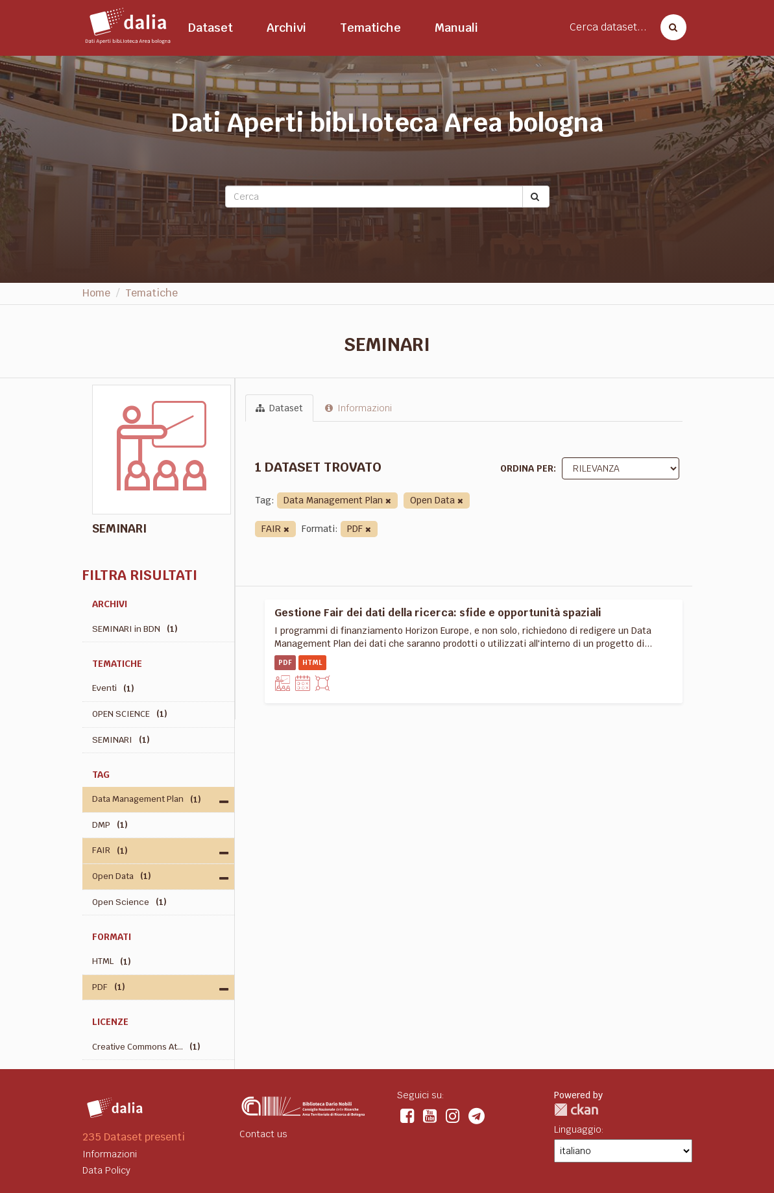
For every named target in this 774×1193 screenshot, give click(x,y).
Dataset (210, 28)
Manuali (456, 28)
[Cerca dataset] (669, 27)
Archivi (286, 28)
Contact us (263, 1134)
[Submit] (536, 197)
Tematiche (370, 28)
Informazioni (358, 408)
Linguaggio (577, 1129)
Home (96, 293)
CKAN (576, 1109)
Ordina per (526, 468)
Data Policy (106, 1170)
